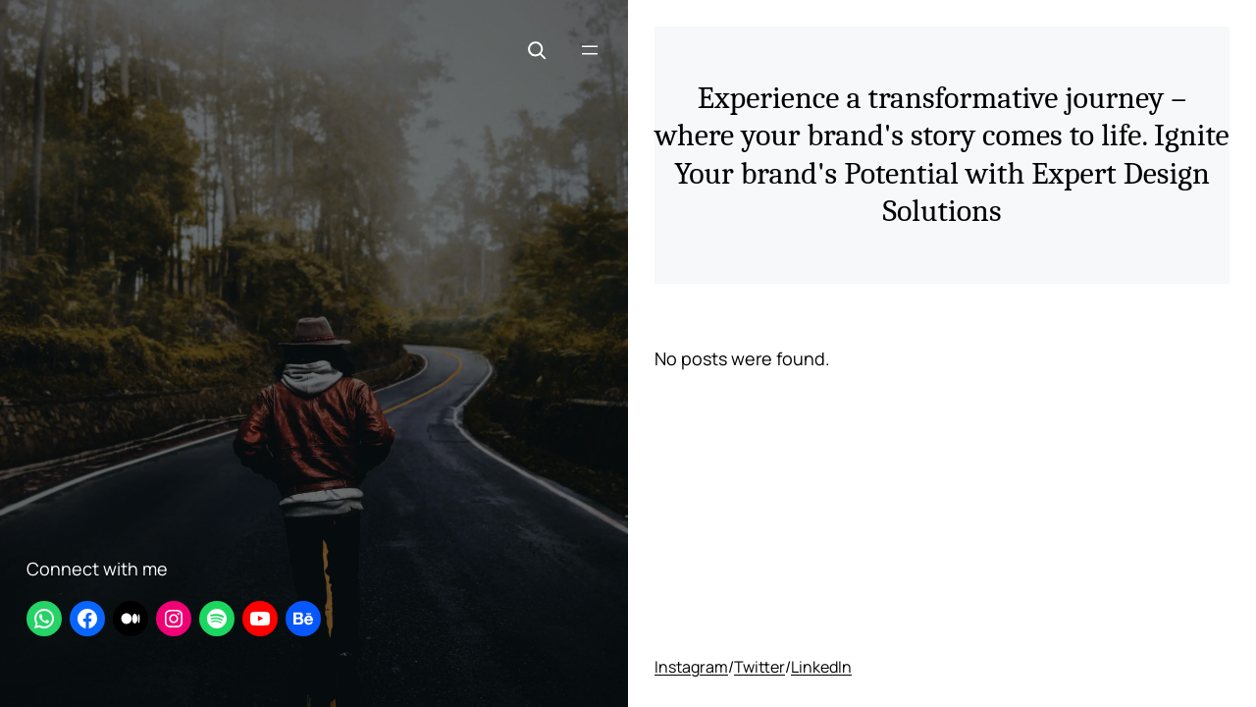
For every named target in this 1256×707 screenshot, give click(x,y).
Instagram (691, 667)
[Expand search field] (536, 50)
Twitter (759, 667)
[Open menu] (590, 50)
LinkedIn (821, 667)
